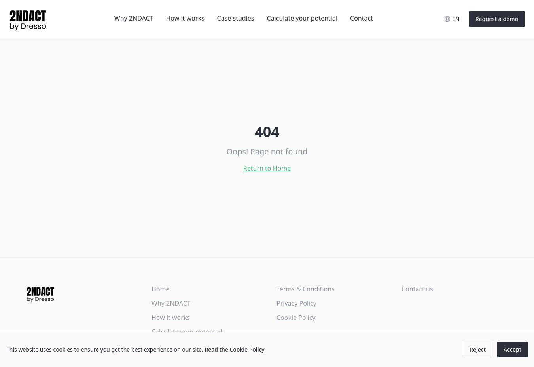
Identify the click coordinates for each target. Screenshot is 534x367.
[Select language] (452, 19)
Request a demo (496, 19)
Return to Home (267, 168)
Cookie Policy (296, 317)
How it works (185, 18)
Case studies (235, 18)
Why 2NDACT (133, 18)
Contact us (417, 289)
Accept (512, 349)
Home (160, 289)
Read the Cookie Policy (234, 349)
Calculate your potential (302, 18)
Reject (478, 349)
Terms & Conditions (305, 289)
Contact (361, 18)
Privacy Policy (296, 303)
